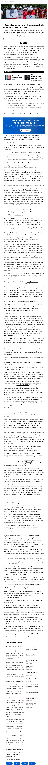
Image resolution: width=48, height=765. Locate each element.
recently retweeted (31, 273)
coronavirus (12, 1)
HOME (2, 1)
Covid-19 (26, 216)
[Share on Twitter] (21, 43)
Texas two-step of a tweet (25, 468)
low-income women (16, 397)
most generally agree (14, 66)
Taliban (24, 137)
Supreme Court (8, 52)
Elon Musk (34, 421)
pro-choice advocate (24, 252)
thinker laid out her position (31, 553)
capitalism (32, 154)
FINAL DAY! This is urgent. (14, 642)
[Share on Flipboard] (24, 43)
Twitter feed (20, 584)
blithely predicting (29, 390)
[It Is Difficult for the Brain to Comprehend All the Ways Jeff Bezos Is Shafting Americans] (27, 77)
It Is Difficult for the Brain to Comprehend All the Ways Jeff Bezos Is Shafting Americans (36, 77)
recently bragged (29, 460)
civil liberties (31, 264)
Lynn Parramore (7, 39)
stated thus (20, 98)
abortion (8, 88)
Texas (34, 46)
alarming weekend (9, 591)
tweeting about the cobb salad (20, 357)
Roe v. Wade (10, 520)
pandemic (18, 215)
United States (35, 338)
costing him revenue (20, 439)
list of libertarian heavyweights (34, 145)
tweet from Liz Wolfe (22, 385)
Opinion (6, 1)
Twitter (24, 218)
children (32, 486)
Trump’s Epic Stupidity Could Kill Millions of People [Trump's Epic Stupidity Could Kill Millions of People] (17, 77)
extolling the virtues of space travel (14, 503)
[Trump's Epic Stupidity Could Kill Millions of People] (8, 77)
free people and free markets (34, 248)
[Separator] (29, 43)
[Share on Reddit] (26, 43)
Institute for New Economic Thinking (9, 41)
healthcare (33, 50)
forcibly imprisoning (18, 436)
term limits (40, 262)
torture (40, 185)
